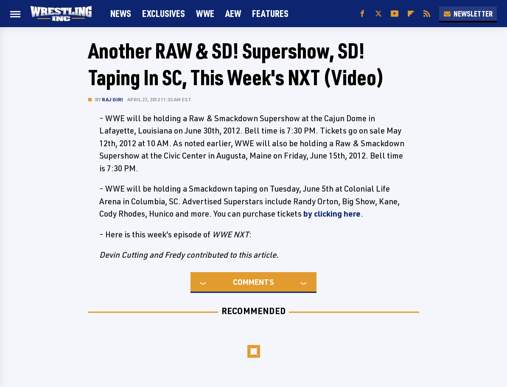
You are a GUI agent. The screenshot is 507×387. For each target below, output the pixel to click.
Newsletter (468, 13)
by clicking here (332, 214)
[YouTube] (394, 13)
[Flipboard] (411, 13)
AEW (233, 13)
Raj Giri (112, 99)
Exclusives (163, 13)
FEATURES (270, 13)
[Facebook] (362, 13)
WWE (205, 13)
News (120, 13)
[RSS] (427, 13)
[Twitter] (378, 13)
